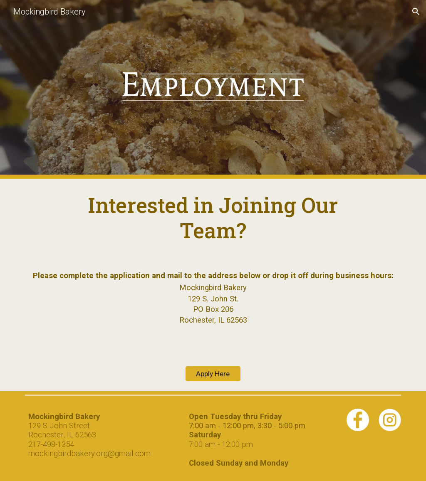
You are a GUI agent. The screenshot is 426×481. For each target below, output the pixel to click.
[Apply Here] (213, 373)
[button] (416, 12)
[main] (213, 218)
